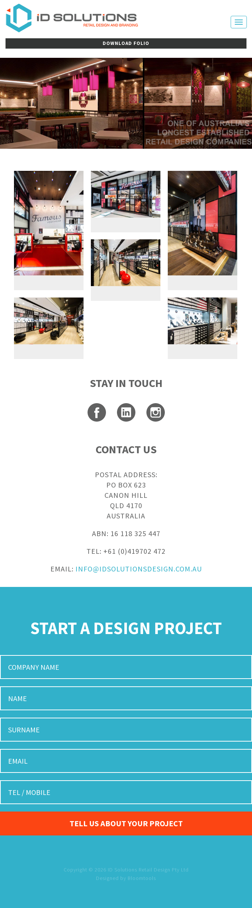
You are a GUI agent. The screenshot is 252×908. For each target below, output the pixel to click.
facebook (97, 412)
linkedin (126, 412)
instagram (155, 412)
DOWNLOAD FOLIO (126, 43)
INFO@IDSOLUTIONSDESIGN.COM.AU (138, 568)
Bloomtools (142, 884)
